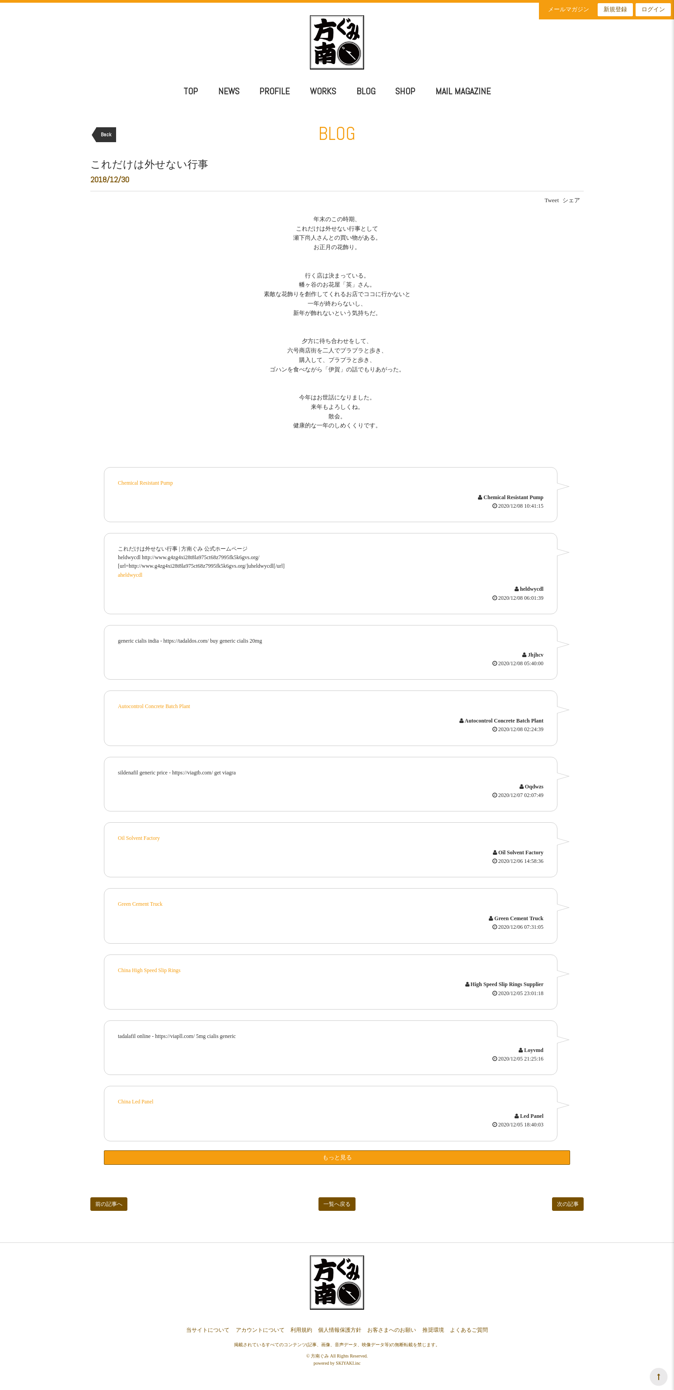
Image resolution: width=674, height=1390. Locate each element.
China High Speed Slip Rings (150, 968)
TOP (190, 91)
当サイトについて (207, 1328)
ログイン (653, 9)
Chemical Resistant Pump (146, 483)
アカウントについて (260, 1328)
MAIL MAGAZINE (463, 91)
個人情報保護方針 (339, 1328)
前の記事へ (108, 1202)
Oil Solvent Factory (139, 837)
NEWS (228, 91)
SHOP (405, 91)
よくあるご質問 (469, 1328)
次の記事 (568, 1202)
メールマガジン (568, 9)
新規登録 (615, 9)
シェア (571, 200)
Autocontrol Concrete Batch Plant (155, 706)
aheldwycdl (130, 574)
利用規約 (301, 1328)
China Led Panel (136, 1100)
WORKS (323, 91)
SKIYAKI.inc (348, 1360)
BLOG (365, 91)
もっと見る (337, 1155)
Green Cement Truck (141, 903)
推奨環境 (433, 1328)
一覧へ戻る (337, 1202)
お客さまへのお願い (391, 1328)
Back (106, 134)
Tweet (551, 200)
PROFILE (274, 91)
